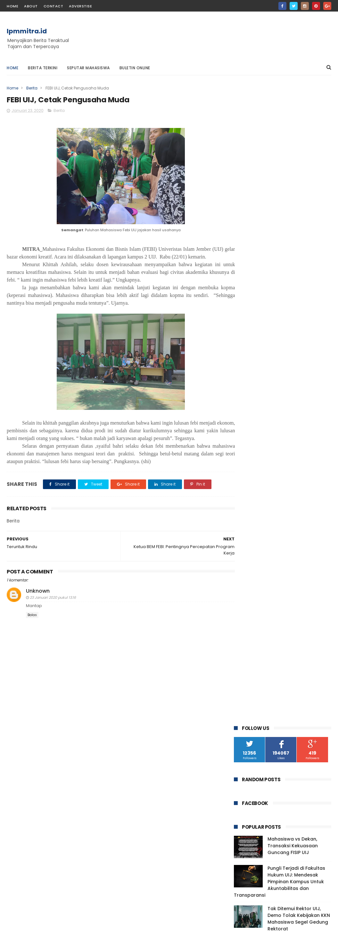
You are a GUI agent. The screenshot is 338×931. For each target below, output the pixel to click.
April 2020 (258, 592)
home (12, 6)
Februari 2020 (263, 609)
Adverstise (80, 6)
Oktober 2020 (263, 539)
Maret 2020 (260, 600)
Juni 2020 (258, 574)
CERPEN (244, 436)
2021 (246, 506)
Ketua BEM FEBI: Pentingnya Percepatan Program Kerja (280, 629)
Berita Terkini (42, 68)
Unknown (38, 599)
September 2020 (267, 548)
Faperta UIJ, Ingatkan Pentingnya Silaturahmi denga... (286, 660)
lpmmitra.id (27, 31)
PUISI (313, 436)
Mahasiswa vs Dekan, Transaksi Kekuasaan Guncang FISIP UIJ (293, 208)
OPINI (296, 436)
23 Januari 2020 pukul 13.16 (53, 605)
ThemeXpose (42, 923)
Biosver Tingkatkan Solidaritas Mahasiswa (283, 675)
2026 (247, 470)
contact (53, 6)
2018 (246, 717)
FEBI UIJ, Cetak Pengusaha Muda (284, 640)
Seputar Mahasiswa (88, 68)
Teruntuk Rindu (264, 649)
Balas (32, 623)
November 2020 (266, 531)
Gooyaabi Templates (110, 923)
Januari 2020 (262, 618)
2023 (247, 497)
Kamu (252, 686)
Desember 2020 (266, 522)
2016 (246, 734)
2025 (247, 479)
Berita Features (296, 424)
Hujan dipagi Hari (265, 694)
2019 (246, 708)
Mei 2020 (257, 583)
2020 (247, 514)
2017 (246, 725)
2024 (247, 488)
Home (12, 68)
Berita (31, 88)
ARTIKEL (244, 424)
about (31, 6)
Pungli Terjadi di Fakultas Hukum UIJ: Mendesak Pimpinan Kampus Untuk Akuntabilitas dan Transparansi (279, 243)
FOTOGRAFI (271, 436)
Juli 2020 (257, 566)
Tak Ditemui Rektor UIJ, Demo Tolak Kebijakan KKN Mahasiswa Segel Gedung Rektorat (299, 280)
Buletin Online (135, 68)
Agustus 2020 (263, 557)
